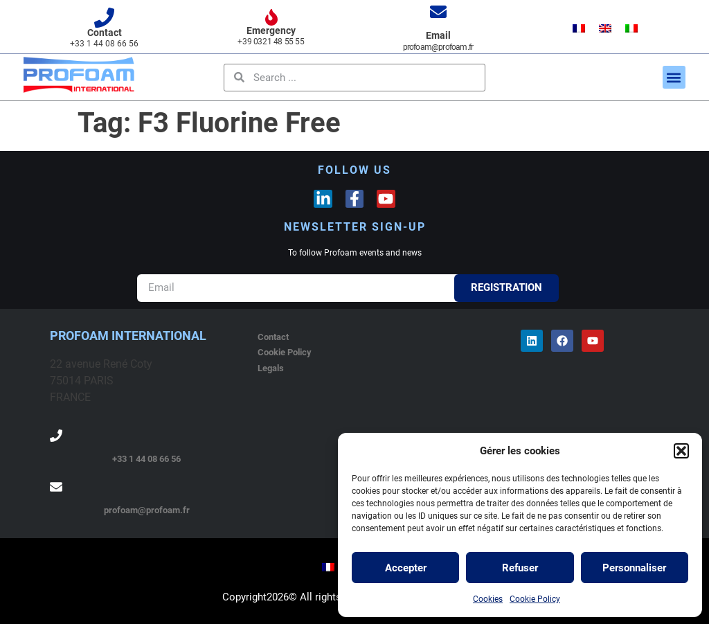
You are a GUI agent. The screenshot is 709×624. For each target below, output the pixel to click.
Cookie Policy (535, 599)
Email (438, 35)
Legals (271, 368)
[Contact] (104, 18)
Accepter (406, 568)
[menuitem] (579, 28)
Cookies (488, 599)
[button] (681, 451)
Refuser (520, 568)
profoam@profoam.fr (147, 510)
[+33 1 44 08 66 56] (56, 435)
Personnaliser (634, 568)
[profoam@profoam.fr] (56, 487)
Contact (104, 32)
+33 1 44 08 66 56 (146, 459)
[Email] (438, 11)
